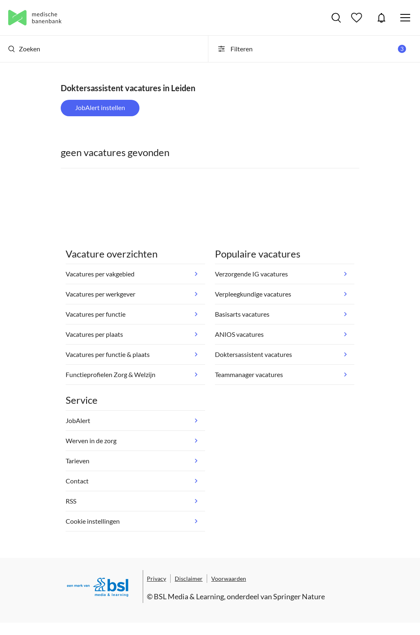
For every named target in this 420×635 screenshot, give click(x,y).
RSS (71, 501)
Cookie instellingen (93, 521)
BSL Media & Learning (189, 596)
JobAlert (381, 18)
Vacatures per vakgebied (100, 274)
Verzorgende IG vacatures (251, 274)
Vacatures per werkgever (100, 294)
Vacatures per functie (96, 314)
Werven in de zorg (91, 440)
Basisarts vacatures (242, 314)
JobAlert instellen (100, 107)
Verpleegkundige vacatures (253, 294)
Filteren (311, 49)
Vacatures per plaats (94, 334)
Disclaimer (189, 578)
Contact (77, 481)
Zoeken (24, 49)
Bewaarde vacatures (357, 18)
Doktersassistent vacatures (253, 354)
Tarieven (77, 461)
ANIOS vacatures (239, 334)
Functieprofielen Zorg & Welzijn (110, 374)
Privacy (156, 578)
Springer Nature (299, 596)
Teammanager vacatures (249, 374)
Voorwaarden (228, 578)
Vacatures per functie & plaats (108, 354)
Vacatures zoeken (336, 18)
